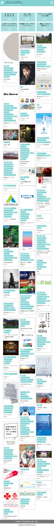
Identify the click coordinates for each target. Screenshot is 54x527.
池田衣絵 (22, 506)
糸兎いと (22, 472)
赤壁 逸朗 (7, 144)
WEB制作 (15, 72)
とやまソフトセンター (10, 188)
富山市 (5, 81)
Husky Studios (24, 401)
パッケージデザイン (8, 72)
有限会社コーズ (41, 348)
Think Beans (40, 230)
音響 (8, 162)
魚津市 (38, 70)
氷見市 (5, 378)
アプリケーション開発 (8, 110)
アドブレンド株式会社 (10, 219)
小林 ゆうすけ (24, 57)
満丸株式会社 (7, 488)
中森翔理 (39, 107)
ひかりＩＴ (7, 376)
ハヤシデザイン (8, 414)
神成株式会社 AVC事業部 (27, 311)
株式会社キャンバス (9, 312)
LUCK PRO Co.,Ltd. (25, 384)
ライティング (23, 146)
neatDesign (7, 295)
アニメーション (40, 49)
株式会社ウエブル (42, 485)
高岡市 (22, 183)
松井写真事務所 (24, 89)
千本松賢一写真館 (42, 407)
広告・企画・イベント (8, 68)
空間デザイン (6, 76)
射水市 (5, 126)
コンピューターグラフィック (10, 74)
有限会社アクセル (42, 158)
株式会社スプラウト (9, 177)
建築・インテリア (24, 157)
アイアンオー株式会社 (43, 144)
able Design (7, 79)
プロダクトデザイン (25, 148)
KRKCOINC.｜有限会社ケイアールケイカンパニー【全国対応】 (43, 205)
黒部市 (5, 462)
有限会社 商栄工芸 (42, 69)
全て (38, 138)
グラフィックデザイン (8, 70)
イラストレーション (41, 51)
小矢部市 (23, 120)
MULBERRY (40, 218)
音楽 (11, 162)
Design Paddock (8, 262)
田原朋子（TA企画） (42, 497)
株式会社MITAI (8, 461)
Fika (38, 271)
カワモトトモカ (24, 118)
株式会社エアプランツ (43, 96)
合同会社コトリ (41, 386)
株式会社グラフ (24, 358)
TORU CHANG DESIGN (10, 516)
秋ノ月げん (40, 54)
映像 (5, 66)
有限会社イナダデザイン (27, 223)
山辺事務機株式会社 (25, 181)
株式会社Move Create (26, 328)
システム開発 (6, 112)
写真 (8, 66)
